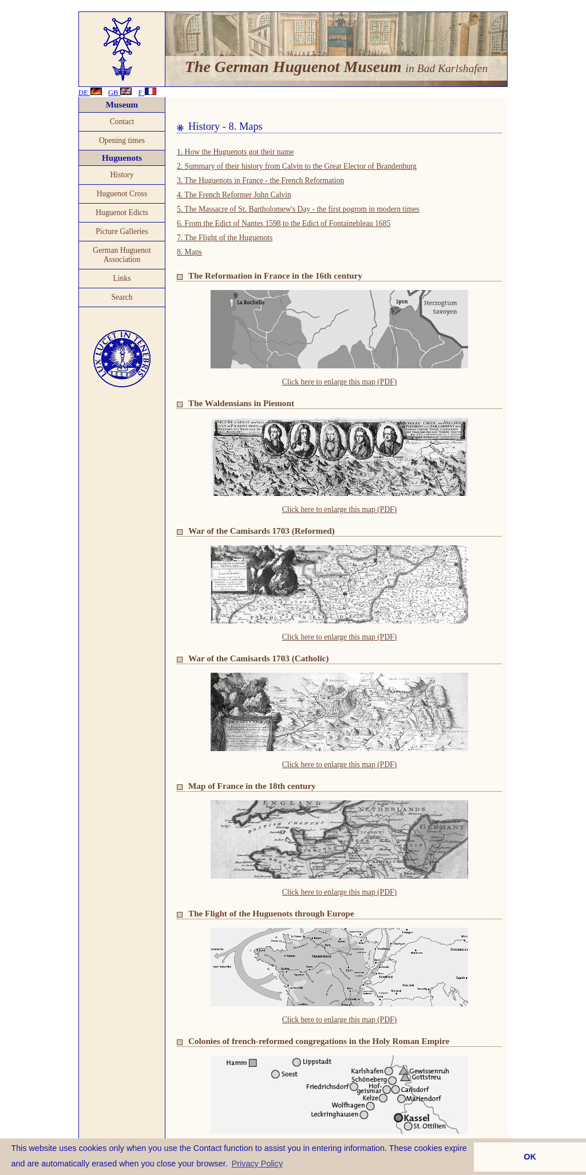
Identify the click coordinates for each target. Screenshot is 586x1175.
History (121, 174)
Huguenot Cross (122, 193)
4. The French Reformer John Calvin (234, 194)
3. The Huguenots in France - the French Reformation (260, 180)
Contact (122, 121)
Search (121, 297)
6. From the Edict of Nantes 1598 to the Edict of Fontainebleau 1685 (283, 223)
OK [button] (530, 1156)
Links (121, 278)
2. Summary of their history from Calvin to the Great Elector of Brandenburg (297, 166)
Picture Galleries (122, 231)
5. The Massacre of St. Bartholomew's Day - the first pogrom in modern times (298, 209)
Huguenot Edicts (122, 212)
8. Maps (189, 252)
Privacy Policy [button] (257, 1163)
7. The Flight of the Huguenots (224, 237)
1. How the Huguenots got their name (235, 152)
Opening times (122, 140)
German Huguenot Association (122, 255)
